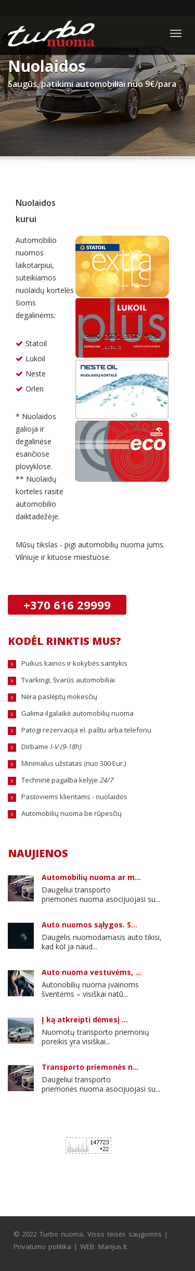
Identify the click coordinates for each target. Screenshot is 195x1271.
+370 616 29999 (67, 605)
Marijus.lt (112, 1246)
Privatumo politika (42, 1246)
